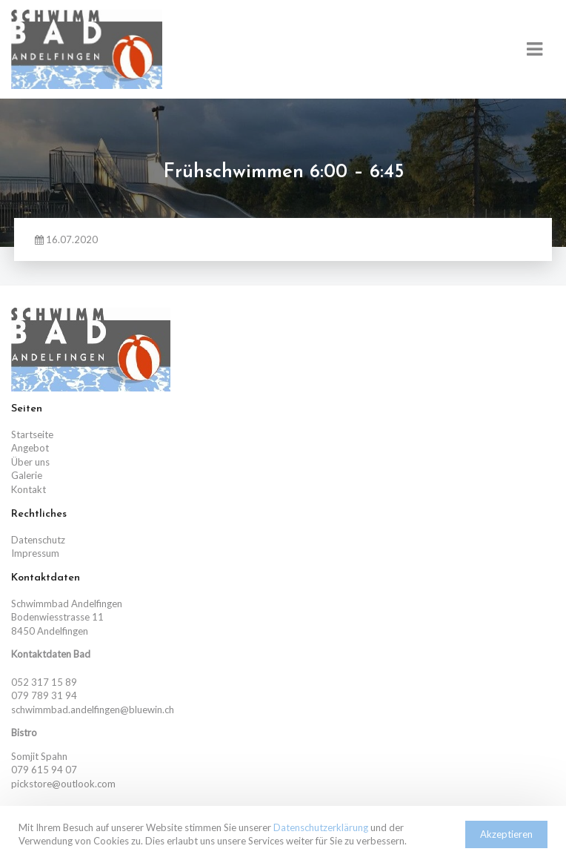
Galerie (26, 475)
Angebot (30, 448)
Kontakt (28, 489)
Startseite (32, 434)
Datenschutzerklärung (320, 827)
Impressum (35, 553)
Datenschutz (38, 540)
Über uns (30, 462)
